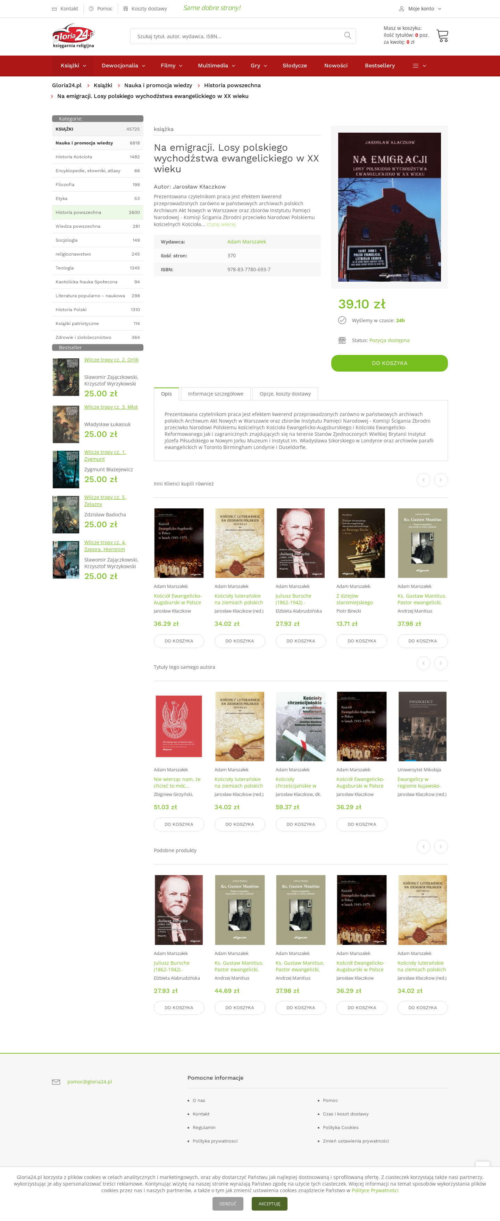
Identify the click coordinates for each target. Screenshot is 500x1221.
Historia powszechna (232, 85)
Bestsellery (380, 65)
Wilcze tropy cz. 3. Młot (111, 407)
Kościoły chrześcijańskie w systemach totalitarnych (296, 789)
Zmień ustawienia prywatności (356, 1141)
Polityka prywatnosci (215, 1141)
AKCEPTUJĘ (270, 1204)
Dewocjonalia (120, 65)
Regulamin (204, 1127)
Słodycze (295, 65)
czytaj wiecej (221, 224)
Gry (255, 65)
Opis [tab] (166, 393)
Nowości (336, 65)
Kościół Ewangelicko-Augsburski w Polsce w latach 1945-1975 (178, 602)
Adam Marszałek (246, 241)
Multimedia (213, 65)
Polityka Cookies (341, 1127)
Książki (70, 65)
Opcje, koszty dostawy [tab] (285, 393)
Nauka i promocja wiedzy (158, 85)
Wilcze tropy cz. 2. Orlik (111, 359)
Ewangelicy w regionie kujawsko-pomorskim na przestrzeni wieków (420, 789)
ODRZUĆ (227, 1204)
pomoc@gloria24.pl (89, 1081)
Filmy (168, 65)
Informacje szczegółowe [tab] (215, 393)
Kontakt (201, 1113)
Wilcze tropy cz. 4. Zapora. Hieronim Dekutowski (105, 549)
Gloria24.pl (67, 85)
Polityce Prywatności (375, 1190)
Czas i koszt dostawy (346, 1113)
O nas (199, 1100)
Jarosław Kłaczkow (199, 186)
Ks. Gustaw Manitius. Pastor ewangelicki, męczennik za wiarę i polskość (422, 605)
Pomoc (330, 1100)
